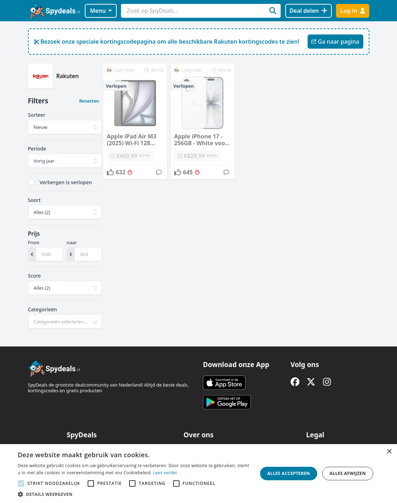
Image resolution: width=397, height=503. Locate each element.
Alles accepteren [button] (288, 473)
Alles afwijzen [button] (348, 473)
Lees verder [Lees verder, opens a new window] (165, 473)
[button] (134, 494)
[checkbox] (31, 182)
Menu (100, 11)
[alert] (198, 473)
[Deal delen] (308, 11)
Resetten (89, 101)
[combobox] (65, 322)
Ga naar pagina (335, 41)
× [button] (389, 451)
